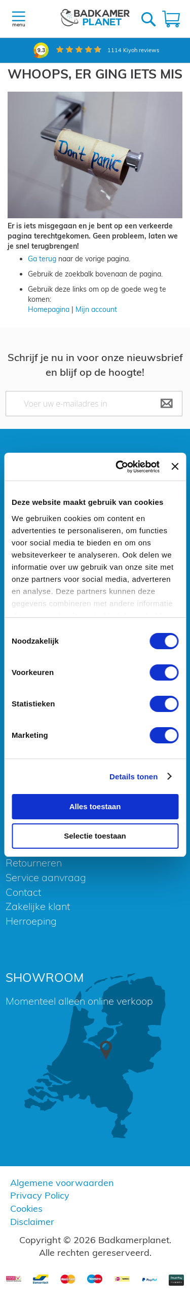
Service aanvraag (46, 877)
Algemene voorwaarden (62, 1182)
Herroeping (31, 921)
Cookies (26, 1208)
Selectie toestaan (95, 835)
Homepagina (48, 309)
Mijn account (96, 309)
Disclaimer (32, 1221)
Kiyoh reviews (133, 50)
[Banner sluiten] (174, 466)
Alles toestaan (95, 806)
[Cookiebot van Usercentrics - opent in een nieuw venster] (119, 466)
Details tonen (133, 776)
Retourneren (34, 862)
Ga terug (42, 258)
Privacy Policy (39, 1195)
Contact (23, 892)
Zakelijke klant (38, 906)
